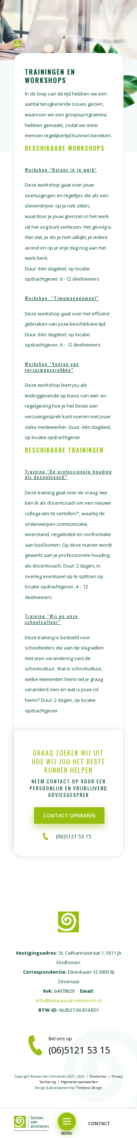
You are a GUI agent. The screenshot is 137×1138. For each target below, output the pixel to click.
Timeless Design (89, 1087)
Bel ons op (86, 1045)
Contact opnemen (69, 815)
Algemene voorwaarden (79, 1081)
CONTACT (99, 1123)
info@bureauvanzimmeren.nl (68, 1000)
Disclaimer (98, 1076)
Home (62, 44)
